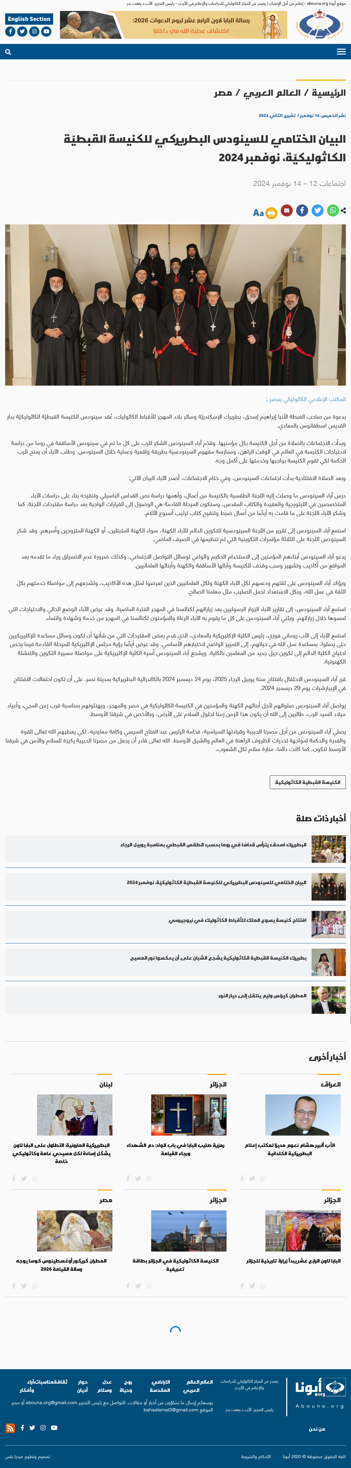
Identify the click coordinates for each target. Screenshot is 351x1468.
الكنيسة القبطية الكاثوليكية (307, 782)
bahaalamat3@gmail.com (171, 1409)
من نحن (317, 1429)
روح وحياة (126, 1385)
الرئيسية (329, 92)
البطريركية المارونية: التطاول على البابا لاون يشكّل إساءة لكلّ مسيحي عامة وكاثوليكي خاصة (61, 1153)
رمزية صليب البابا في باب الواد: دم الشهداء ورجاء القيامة (175, 1149)
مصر (223, 92)
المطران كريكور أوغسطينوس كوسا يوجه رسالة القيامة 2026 (61, 1265)
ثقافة (61, 1381)
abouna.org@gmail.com (51, 1401)
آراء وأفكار (27, 1385)
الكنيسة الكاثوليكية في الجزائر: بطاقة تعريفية (176, 1265)
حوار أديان (82, 1385)
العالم (206, 1381)
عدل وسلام (104, 1385)
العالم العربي (272, 92)
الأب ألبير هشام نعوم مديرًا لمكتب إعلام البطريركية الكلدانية (289, 1149)
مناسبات (44, 1381)
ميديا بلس (14, 1456)
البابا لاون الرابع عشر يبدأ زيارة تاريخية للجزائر (294, 1261)
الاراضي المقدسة (160, 1385)
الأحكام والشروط (256, 1456)
